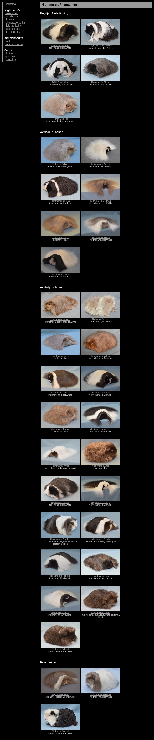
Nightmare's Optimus (100, 201)
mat (7, 41)
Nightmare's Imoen (100, 612)
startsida (10, 4)
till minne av (12, 31)
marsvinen (11, 13)
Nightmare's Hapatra (60, 576)
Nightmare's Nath (60, 274)
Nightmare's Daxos (100, 164)
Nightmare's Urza (100, 319)
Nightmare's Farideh (60, 539)
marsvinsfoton (14, 44)
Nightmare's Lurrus (60, 45)
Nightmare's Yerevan (100, 694)
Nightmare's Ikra (101, 576)
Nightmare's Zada (101, 466)
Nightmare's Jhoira (60, 612)
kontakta (10, 59)
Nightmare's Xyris (60, 466)
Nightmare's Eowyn (100, 502)
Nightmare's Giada (100, 539)
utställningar (12, 28)
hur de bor (11, 16)
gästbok (10, 56)
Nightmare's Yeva (60, 356)
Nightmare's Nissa (60, 392)
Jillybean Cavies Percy (101, 46)
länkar (9, 53)
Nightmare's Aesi (60, 731)
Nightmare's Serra (101, 392)
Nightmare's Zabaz (100, 356)
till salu (9, 19)
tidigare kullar (13, 25)
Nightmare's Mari (60, 649)
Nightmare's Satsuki (60, 319)
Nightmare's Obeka (100, 82)
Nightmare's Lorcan (60, 201)
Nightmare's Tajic (60, 237)
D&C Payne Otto (60, 82)
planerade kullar (15, 22)
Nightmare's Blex (60, 164)
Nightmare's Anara (60, 502)
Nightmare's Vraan (101, 237)
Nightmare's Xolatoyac (101, 429)
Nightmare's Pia (60, 119)
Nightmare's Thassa (60, 429)
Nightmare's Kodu (60, 694)
